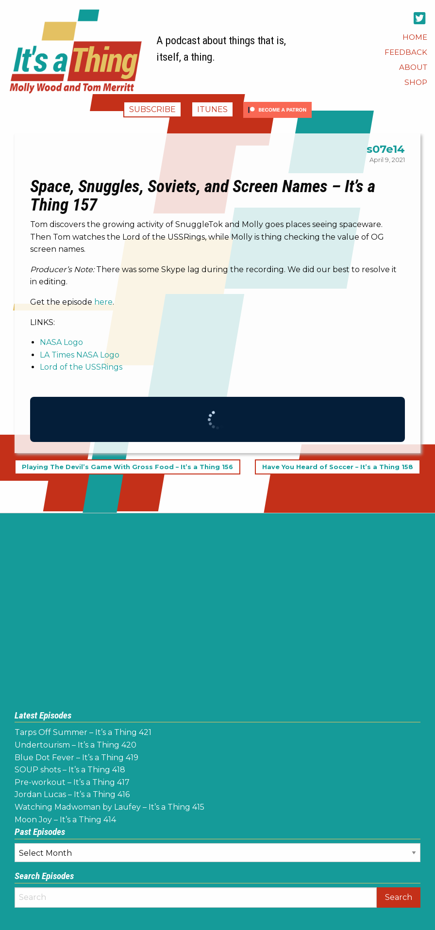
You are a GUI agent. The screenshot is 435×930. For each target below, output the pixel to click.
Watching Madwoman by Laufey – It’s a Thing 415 (109, 807)
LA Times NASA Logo (79, 354)
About (413, 67)
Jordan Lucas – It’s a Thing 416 (72, 794)
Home (414, 37)
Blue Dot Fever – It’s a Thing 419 (76, 757)
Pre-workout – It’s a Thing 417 (72, 782)
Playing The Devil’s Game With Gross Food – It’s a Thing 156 (127, 467)
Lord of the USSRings (81, 367)
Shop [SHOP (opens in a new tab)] (415, 82)
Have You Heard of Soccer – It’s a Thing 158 (337, 467)
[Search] (196, 897)
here (103, 302)
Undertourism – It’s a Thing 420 (75, 745)
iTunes (212, 109)
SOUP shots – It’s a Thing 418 (70, 769)
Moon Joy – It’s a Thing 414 (65, 819)
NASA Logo (61, 342)
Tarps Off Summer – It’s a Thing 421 (83, 732)
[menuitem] (415, 37)
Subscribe (152, 109)
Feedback (406, 52)
